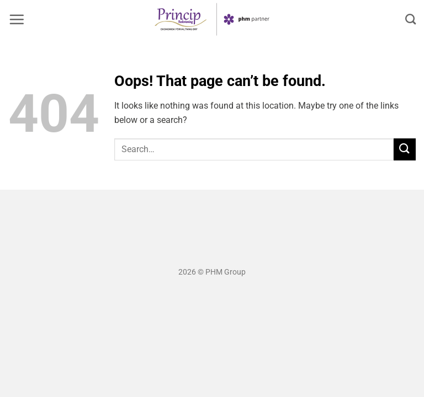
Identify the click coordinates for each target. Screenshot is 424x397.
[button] (16, 19)
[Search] (410, 19)
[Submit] (405, 149)
